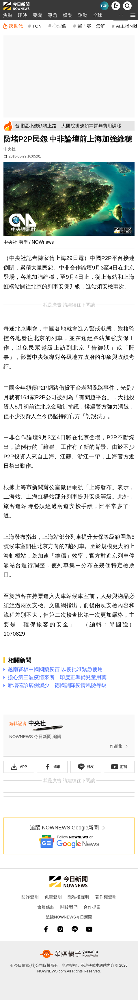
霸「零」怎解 (91, 25)
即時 (22, 15)
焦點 (7, 15)
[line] (75, 929)
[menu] (133, 15)
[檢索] (127, 5)
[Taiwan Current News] (104, 5)
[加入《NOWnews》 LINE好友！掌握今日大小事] (85, 767)
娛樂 (67, 15)
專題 (52, 15)
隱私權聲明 (78, 897)
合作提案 (92, 907)
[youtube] (89, 929)
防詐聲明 (30, 897)
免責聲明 (53, 897)
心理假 (59, 25)
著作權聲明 (106, 897)
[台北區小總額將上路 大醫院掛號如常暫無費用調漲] (74, 126)
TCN (37, 25)
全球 (97, 15)
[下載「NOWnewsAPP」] (18, 767)
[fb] (46, 929)
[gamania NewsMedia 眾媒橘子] (69, 954)
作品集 (120, 746)
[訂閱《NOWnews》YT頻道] (119, 767)
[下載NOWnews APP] (115, 5)
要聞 (37, 15)
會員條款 (46, 907)
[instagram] (60, 929)
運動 (82, 15)
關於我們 (69, 907)
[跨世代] (12, 26)
